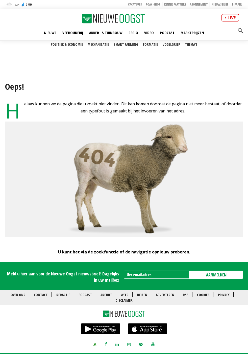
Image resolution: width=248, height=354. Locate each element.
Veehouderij (72, 32)
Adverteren (165, 294)
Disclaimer (124, 300)
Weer (125, 294)
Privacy (224, 294)
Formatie (150, 44)
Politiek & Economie (67, 44)
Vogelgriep (171, 44)
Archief (106, 294)
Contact (41, 294)
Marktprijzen (192, 32)
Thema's (191, 44)
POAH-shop (153, 4)
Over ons (18, 294)
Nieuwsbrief (220, 4)
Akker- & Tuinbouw (105, 32)
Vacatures (135, 4)
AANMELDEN (216, 275)
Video (149, 32)
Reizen (142, 294)
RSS (185, 294)
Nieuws (50, 32)
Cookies (203, 294)
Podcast (167, 32)
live (232, 17)
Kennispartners (175, 4)
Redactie (63, 294)
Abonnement (199, 4)
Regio (133, 32)
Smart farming (126, 44)
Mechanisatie (98, 44)
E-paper (237, 4)
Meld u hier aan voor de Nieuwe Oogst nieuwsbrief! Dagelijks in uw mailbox (63, 277)
